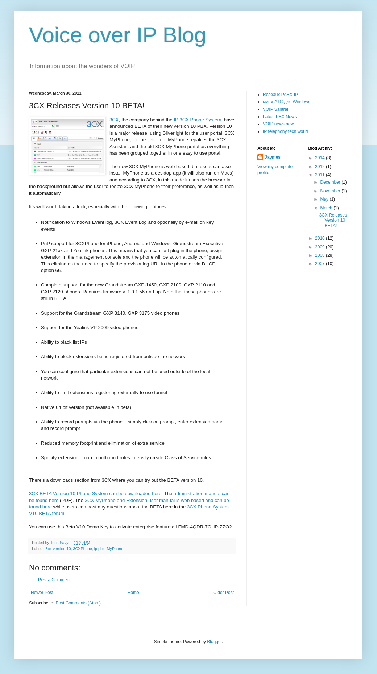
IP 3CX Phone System (197, 119)
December (330, 182)
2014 (320, 157)
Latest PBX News (280, 116)
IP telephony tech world (285, 131)
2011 (320, 174)
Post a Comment (54, 579)
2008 (320, 255)
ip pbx (99, 549)
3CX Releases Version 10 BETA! (333, 220)
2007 (320, 263)
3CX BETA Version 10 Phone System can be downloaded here (95, 493)
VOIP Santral (275, 109)
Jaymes (273, 157)
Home (133, 592)
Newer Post (42, 592)
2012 (320, 166)
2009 (320, 247)
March (327, 207)
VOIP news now (278, 123)
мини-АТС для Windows (286, 101)
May (325, 199)
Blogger (214, 641)
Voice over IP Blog (117, 35)
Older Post (223, 592)
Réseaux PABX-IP (280, 94)
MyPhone (115, 549)
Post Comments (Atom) (78, 603)
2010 (320, 238)
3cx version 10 (58, 549)
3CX (114, 119)
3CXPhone (82, 549)
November (330, 190)
